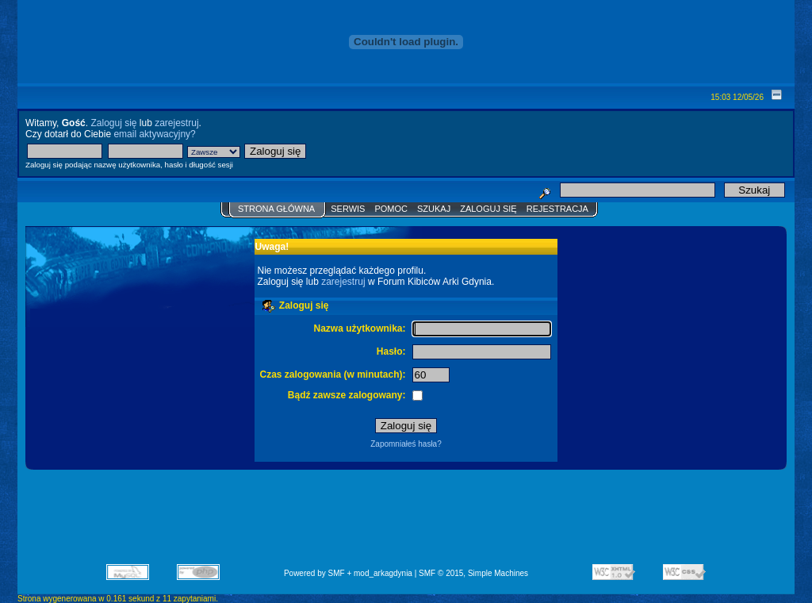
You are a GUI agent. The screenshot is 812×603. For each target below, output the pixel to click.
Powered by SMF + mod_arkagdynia (348, 573)
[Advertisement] (406, 522)
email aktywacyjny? (154, 134)
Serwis (348, 208)
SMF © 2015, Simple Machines (473, 573)
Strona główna (276, 208)
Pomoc (391, 208)
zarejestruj (176, 123)
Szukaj (433, 208)
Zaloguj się (113, 123)
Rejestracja (557, 208)
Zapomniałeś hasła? (406, 444)
